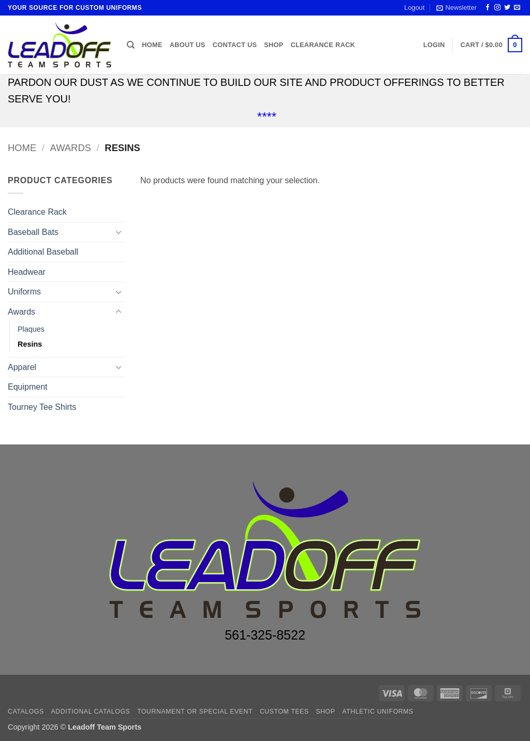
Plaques (31, 329)
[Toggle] (118, 232)
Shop (273, 45)
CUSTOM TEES (284, 711)
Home (152, 45)
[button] (456, 8)
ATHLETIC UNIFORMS (377, 711)
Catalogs (26, 711)
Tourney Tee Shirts (42, 407)
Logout (414, 7)
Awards (70, 147)
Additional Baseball (43, 251)
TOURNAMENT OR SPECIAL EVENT (195, 711)
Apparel (22, 367)
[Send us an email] (517, 7)
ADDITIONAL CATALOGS (90, 711)
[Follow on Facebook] (487, 7)
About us (187, 45)
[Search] (131, 45)
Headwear (27, 272)
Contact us (235, 45)
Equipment (28, 386)
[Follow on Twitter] (507, 7)
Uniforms (24, 291)
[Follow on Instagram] (497, 7)
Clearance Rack (322, 45)
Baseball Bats (33, 232)
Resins (30, 344)
